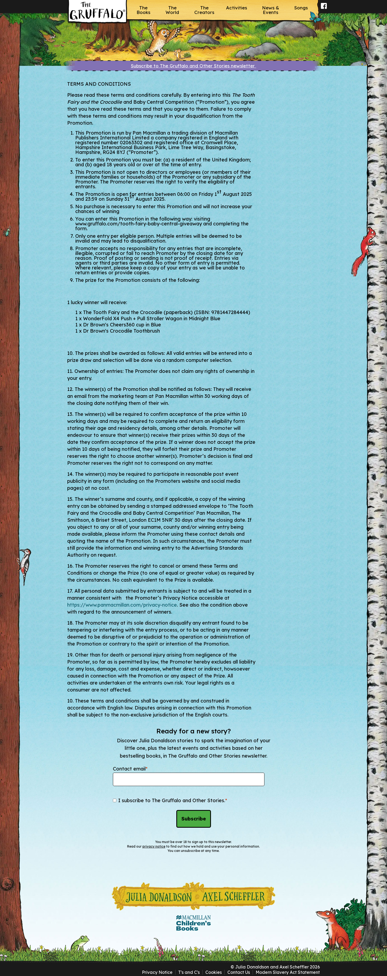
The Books (143, 10)
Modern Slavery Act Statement (288, 972)
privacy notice (153, 846)
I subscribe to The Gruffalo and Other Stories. (172, 800)
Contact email (130, 769)
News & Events (270, 10)
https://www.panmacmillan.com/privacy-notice (122, 605)
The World (172, 10)
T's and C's (189, 972)
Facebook (324, 9)
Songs (301, 7)
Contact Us (238, 972)
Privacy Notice (157, 972)
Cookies (213, 972)
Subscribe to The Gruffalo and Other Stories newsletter (193, 66)
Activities (236, 7)
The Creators (204, 10)
